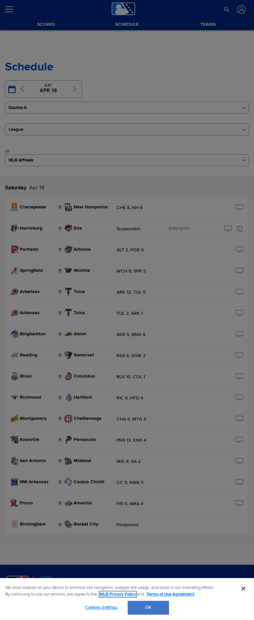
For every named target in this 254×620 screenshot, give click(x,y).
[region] (127, 599)
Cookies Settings (101, 607)
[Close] (243, 588)
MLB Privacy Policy (118, 594)
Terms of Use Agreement (170, 594)
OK (148, 607)
